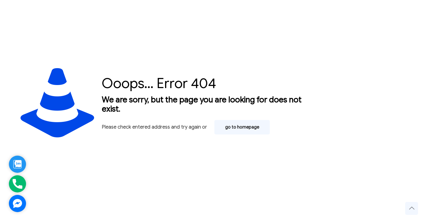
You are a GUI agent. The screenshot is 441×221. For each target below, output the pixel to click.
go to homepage (242, 127)
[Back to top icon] (411, 208)
